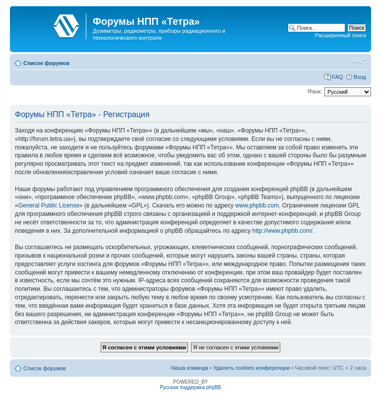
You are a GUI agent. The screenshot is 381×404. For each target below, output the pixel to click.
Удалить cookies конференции (251, 368)
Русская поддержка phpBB (190, 387)
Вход (360, 77)
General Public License (48, 205)
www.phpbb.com (257, 205)
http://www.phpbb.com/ (283, 230)
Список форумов (46, 63)
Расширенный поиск (340, 35)
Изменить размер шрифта (359, 61)
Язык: (315, 91)
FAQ (337, 77)
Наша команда (189, 368)
